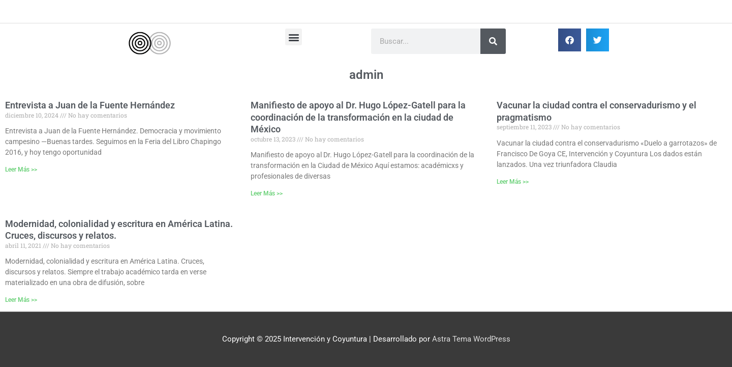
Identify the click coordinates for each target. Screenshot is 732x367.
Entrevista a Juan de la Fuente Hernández (90, 105)
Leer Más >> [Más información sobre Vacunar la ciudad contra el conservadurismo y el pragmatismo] (513, 181)
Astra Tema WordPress (471, 339)
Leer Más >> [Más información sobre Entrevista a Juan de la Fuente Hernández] (21, 169)
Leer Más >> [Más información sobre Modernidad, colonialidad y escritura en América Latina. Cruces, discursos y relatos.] (21, 299)
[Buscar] (493, 41)
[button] (293, 37)
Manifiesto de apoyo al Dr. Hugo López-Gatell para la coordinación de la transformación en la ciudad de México (358, 117)
